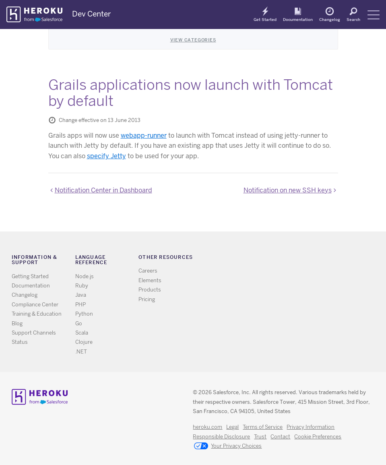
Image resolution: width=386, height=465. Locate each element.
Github (293, 258)
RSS (270, 258)
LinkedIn (305, 258)
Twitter (281, 258)
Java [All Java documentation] (80, 295)
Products (149, 290)
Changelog (329, 19)
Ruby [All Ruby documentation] (81, 286)
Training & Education (37, 314)
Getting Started (30, 276)
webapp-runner (144, 135)
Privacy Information (310, 427)
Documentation (298, 19)
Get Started (265, 19)
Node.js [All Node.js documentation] (84, 276)
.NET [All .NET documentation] (81, 352)
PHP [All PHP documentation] (80, 305)
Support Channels (34, 333)
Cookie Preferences (317, 437)
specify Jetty (106, 156)
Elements (149, 280)
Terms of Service (263, 427)
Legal (232, 427)
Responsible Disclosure (221, 437)
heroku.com (207, 427)
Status (20, 342)
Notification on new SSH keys (288, 190)
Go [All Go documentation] (78, 323)
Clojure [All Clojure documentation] (84, 342)
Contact (280, 437)
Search (353, 19)
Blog (17, 323)
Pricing (146, 299)
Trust (260, 437)
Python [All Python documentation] (84, 314)
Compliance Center (35, 305)
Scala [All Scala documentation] (81, 333)
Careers (147, 271)
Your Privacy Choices (228, 446)
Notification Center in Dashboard (103, 190)
